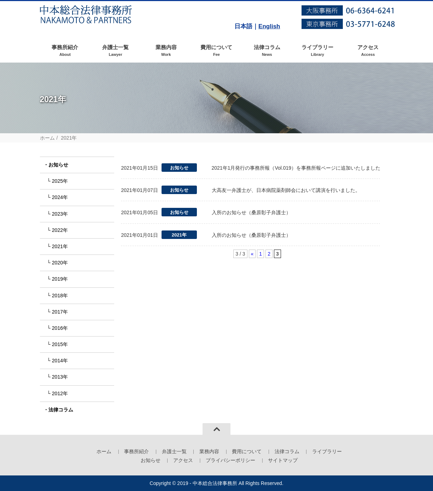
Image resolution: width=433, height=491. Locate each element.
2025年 (60, 181)
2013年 (60, 377)
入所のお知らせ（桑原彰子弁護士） (251, 212)
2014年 (60, 360)
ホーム (47, 137)
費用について (216, 50)
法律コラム (267, 50)
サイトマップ (283, 460)
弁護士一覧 (115, 50)
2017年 (60, 312)
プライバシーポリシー (230, 460)
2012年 (60, 393)
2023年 (60, 214)
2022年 (60, 230)
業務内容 (166, 50)
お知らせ (58, 165)
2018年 (60, 295)
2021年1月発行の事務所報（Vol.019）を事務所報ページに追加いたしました (296, 168)
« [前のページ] (252, 254)
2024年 (60, 197)
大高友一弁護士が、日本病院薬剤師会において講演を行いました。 (286, 190)
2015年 (60, 344)
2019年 (60, 279)
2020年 (60, 262)
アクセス (368, 50)
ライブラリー (317, 50)
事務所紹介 (65, 50)
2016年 (60, 328)
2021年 (60, 246)
